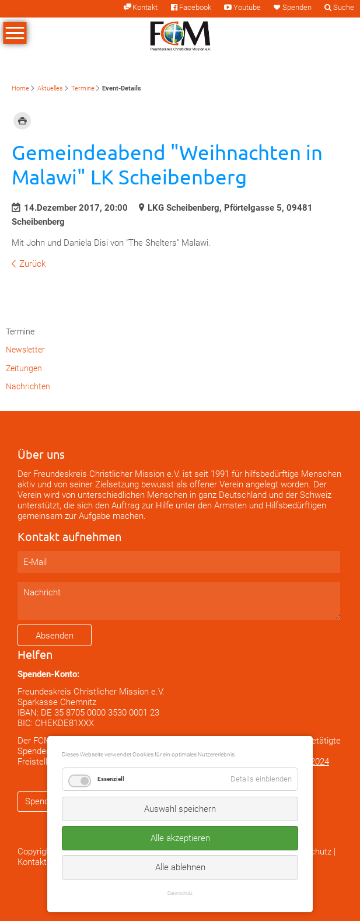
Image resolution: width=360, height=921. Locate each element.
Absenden (55, 635)
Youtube (247, 7)
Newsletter (25, 349)
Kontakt (145, 7)
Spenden (297, 7)
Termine (83, 88)
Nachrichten (28, 386)
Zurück (32, 264)
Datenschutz (180, 893)
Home (20, 88)
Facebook (195, 7)
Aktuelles (50, 88)
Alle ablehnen (180, 867)
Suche (343, 7)
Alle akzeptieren (180, 838)
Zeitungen (24, 368)
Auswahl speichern (180, 809)
